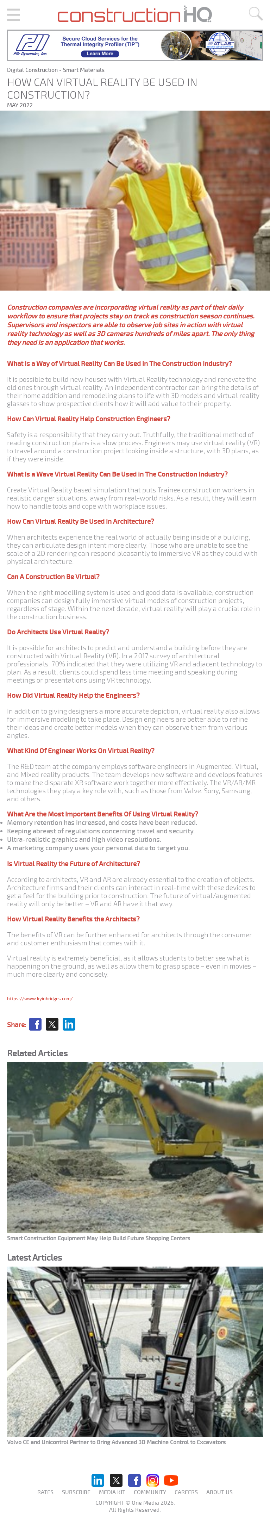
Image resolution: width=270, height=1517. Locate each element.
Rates (45, 1492)
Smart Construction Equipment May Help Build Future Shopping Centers (98, 1238)
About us (219, 1492)
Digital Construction (33, 70)
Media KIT (112, 1492)
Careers (186, 1492)
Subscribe (76, 1492)
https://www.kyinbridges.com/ (40, 999)
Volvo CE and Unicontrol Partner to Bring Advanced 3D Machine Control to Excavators (116, 1442)
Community (150, 1492)
